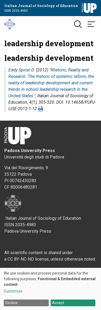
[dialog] (50, 289)
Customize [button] (13, 291)
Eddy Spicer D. (21, 70)
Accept (58, 303)
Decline (11, 303)
